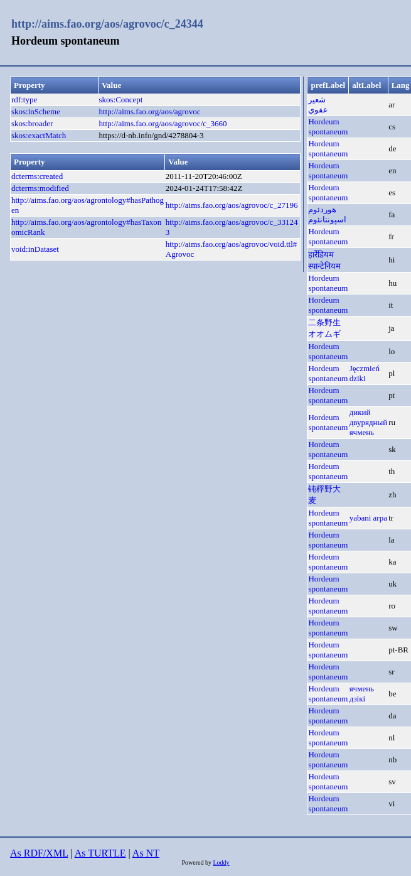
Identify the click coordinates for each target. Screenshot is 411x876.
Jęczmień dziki (365, 373)
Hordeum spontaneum (328, 126)
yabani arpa (368, 517)
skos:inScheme (35, 111)
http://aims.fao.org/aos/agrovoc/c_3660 (163, 123)
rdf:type (24, 99)
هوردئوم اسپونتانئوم (327, 214)
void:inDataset (35, 249)
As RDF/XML (39, 853)
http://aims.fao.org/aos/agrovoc (149, 111)
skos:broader (32, 123)
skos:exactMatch (38, 135)
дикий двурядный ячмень (369, 422)
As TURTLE (100, 853)
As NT (145, 853)
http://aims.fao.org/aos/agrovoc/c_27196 (232, 205)
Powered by (197, 862)
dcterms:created (37, 176)
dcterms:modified (40, 188)
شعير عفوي (318, 104)
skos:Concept (120, 99)
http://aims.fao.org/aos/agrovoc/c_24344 (107, 24)
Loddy (221, 862)
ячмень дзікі (362, 693)
